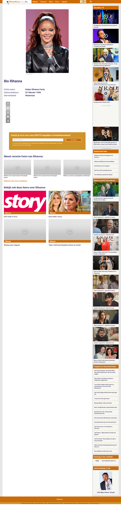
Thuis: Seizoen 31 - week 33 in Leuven (104, 325)
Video (51, 2)
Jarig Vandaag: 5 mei (102, 468)
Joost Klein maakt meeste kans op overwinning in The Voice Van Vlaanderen (104, 386)
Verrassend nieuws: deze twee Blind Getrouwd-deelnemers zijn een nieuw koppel (104, 372)
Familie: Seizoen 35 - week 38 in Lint (104, 234)
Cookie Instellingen (83, 503)
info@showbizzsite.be (70, 503)
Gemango (96, 503)
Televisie (43, 2)
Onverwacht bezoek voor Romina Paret (105, 422)
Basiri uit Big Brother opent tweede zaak (105, 407)
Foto (57, 2)
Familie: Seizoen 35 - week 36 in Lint (104, 343)
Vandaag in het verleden (103, 457)
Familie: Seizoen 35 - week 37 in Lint (104, 308)
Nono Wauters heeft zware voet (103, 451)
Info (46, 503)
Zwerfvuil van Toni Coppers (102, 166)
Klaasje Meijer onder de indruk (103, 403)
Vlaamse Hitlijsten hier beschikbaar (104, 161)
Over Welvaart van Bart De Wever (103, 174)
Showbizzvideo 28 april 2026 (102, 102)
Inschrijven (73, 140)
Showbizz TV (99, 8)
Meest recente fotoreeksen (104, 180)
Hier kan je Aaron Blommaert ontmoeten (105, 418)
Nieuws (35, 2)
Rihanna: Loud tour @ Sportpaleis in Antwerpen (76, 175)
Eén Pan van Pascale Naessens (103, 170)
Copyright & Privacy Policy (55, 503)
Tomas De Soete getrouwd (101, 398)
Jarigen (64, 2)
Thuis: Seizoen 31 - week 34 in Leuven (104, 290)
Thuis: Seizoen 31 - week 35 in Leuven (104, 217)
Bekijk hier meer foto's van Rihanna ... (16, 181)
